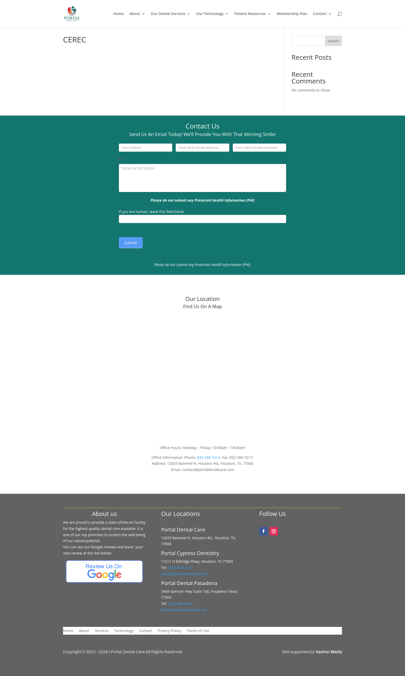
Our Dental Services (168, 14)
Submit (130, 242)
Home (118, 14)
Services (101, 631)
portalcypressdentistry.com (184, 573)
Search (333, 41)
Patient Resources (250, 14)
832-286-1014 (208, 457)
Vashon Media (329, 652)
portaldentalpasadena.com (184, 609)
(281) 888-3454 (180, 603)
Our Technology (210, 14)
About (134, 14)
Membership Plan (292, 14)
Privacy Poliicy (169, 631)
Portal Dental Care (128, 652)
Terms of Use (198, 631)
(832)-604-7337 (181, 567)
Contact (319, 14)
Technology (123, 631)
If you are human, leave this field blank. (152, 211)
